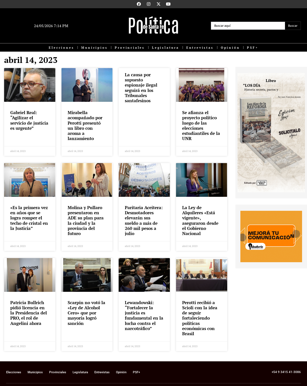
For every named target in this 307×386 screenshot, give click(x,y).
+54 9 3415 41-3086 (286, 372)
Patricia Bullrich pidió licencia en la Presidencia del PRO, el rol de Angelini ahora (28, 313)
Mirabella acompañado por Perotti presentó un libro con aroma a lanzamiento (85, 125)
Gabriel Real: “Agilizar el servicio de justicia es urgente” (29, 120)
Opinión (230, 47)
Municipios (94, 47)
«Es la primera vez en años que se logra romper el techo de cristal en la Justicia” (29, 218)
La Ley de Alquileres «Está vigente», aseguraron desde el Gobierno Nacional (200, 220)
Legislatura (165, 47)
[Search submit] (293, 26)
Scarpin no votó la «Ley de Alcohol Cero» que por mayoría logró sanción (86, 313)
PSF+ (252, 47)
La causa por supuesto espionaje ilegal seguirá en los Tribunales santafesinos (141, 87)
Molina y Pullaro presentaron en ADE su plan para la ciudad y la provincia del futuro (86, 220)
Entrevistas (200, 47)
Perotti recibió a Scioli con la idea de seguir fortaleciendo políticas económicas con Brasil (199, 318)
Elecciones (61, 47)
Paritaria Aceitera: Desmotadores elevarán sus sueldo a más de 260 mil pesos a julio (144, 220)
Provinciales (130, 47)
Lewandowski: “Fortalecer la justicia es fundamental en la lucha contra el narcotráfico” (144, 315)
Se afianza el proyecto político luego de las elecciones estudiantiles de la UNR (201, 125)
